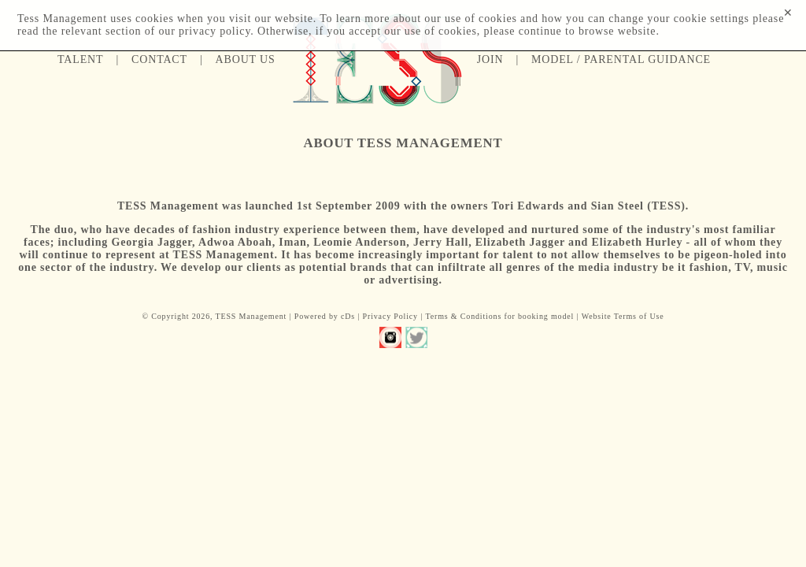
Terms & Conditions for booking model (499, 316)
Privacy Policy (390, 316)
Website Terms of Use (623, 316)
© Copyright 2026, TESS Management (214, 316)
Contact (159, 59)
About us (245, 59)
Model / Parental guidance (621, 59)
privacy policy (214, 31)
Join (490, 59)
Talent (80, 59)
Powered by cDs (324, 316)
